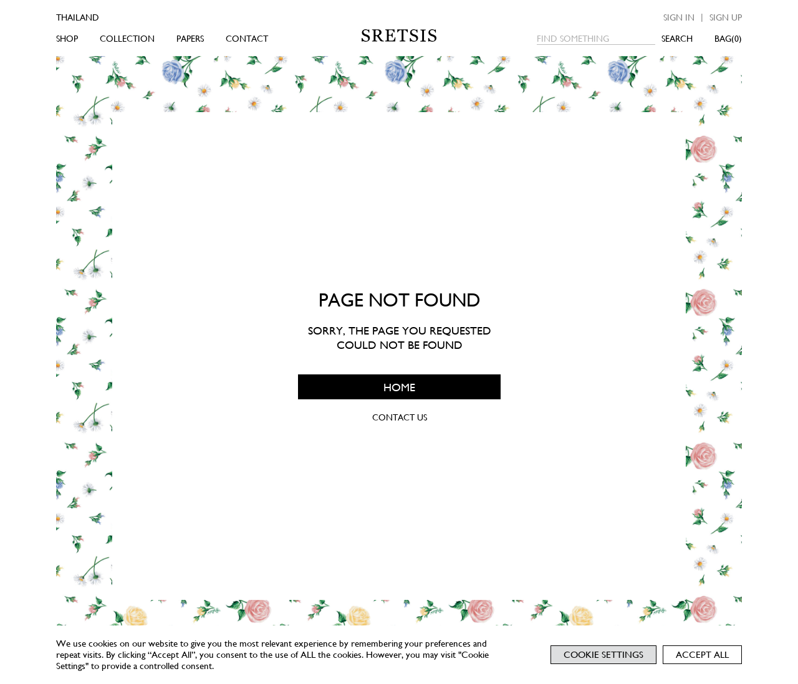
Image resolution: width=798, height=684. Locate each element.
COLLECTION (127, 39)
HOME (399, 386)
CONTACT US (399, 417)
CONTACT (247, 39)
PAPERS (190, 39)
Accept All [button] (702, 655)
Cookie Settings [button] (603, 655)
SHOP (67, 39)
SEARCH (677, 39)
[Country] (95, 17)
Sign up (725, 17)
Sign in (679, 17)
